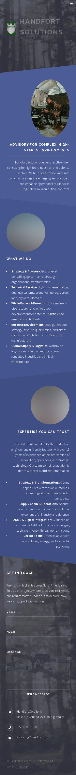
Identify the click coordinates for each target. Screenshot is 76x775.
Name (10, 612)
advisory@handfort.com (33, 737)
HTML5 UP (22, 767)
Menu (71, 4)
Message (13, 652)
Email (11, 632)
